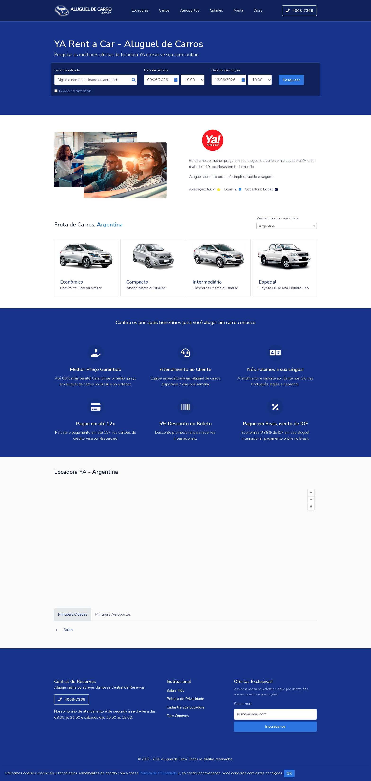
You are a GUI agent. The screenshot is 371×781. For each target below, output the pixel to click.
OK (289, 773)
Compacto (137, 282)
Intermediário (207, 282)
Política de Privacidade (185, 698)
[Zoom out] (311, 499)
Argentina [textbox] (267, 226)
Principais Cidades (73, 614)
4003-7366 (299, 10)
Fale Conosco (178, 715)
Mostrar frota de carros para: (277, 218)
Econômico (71, 282)
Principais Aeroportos (113, 614)
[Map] (185, 538)
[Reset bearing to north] (311, 506)
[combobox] (286, 226)
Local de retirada (67, 70)
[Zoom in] (311, 492)
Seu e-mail (243, 703)
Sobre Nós (175, 690)
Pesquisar (291, 80)
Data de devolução (226, 70)
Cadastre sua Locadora (185, 707)
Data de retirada (156, 70)
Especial (268, 282)
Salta (68, 629)
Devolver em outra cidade (75, 91)
